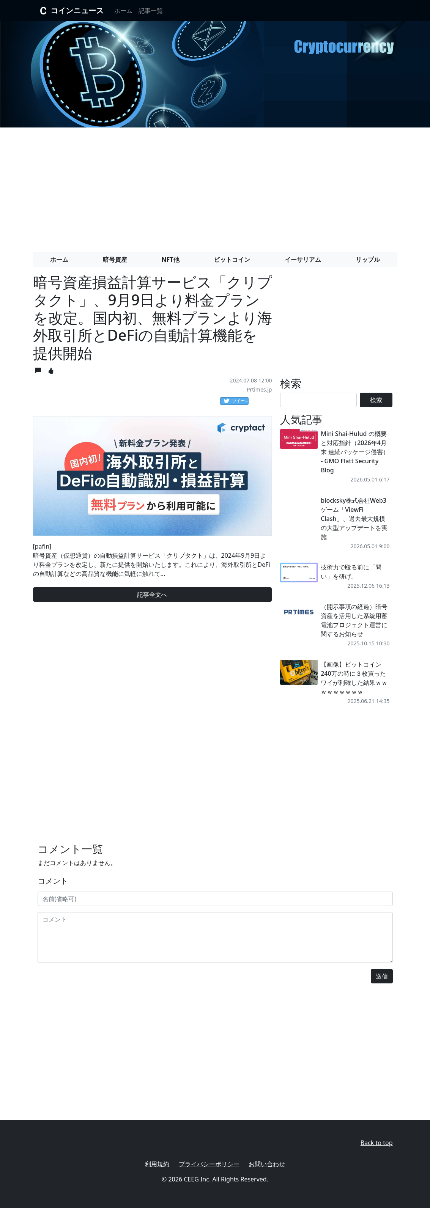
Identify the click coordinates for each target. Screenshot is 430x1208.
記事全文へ (152, 594)
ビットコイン (232, 259)
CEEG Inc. (197, 1179)
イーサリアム (303, 259)
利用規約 (157, 1164)
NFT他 (171, 259)
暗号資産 (115, 259)
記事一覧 (151, 10)
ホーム (123, 10)
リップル (368, 259)
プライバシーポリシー (209, 1164)
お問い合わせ (267, 1164)
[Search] (318, 400)
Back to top (377, 1143)
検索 (376, 400)
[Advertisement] (215, 187)
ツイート (236, 401)
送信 (382, 976)
